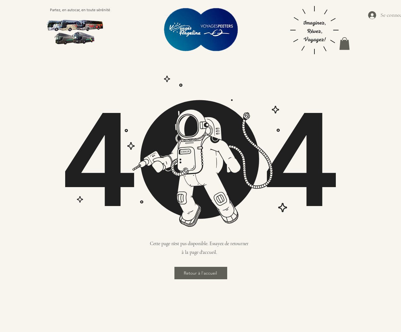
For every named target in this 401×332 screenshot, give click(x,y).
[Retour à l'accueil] (200, 273)
